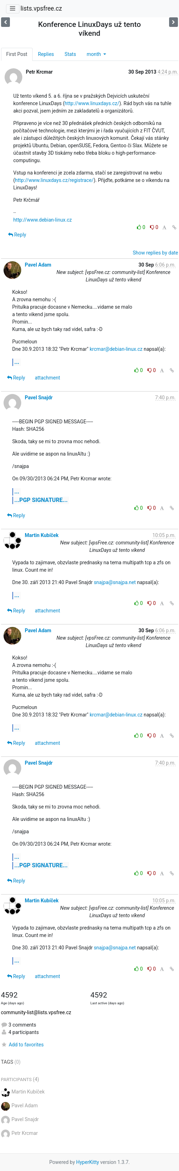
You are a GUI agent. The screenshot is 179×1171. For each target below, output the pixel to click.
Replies (46, 54)
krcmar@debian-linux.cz (116, 349)
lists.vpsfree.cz (41, 8)
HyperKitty (87, 1162)
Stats (70, 54)
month (94, 54)
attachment (47, 378)
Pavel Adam (38, 265)
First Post (17, 54)
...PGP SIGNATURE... (41, 500)
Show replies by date (155, 253)
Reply (17, 235)
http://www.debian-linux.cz (42, 220)
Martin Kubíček (42, 535)
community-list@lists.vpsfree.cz (36, 1012)
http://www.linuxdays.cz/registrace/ (54, 180)
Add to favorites (22, 1044)
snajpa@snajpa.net (115, 582)
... (17, 362)
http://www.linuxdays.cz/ (92, 103)
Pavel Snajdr (39, 397)
